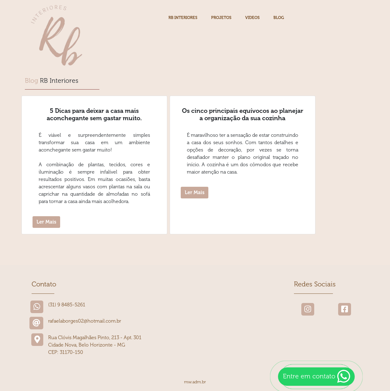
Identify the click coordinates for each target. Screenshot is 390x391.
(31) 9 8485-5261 (66, 305)
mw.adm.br (195, 382)
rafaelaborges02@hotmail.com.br (84, 321)
